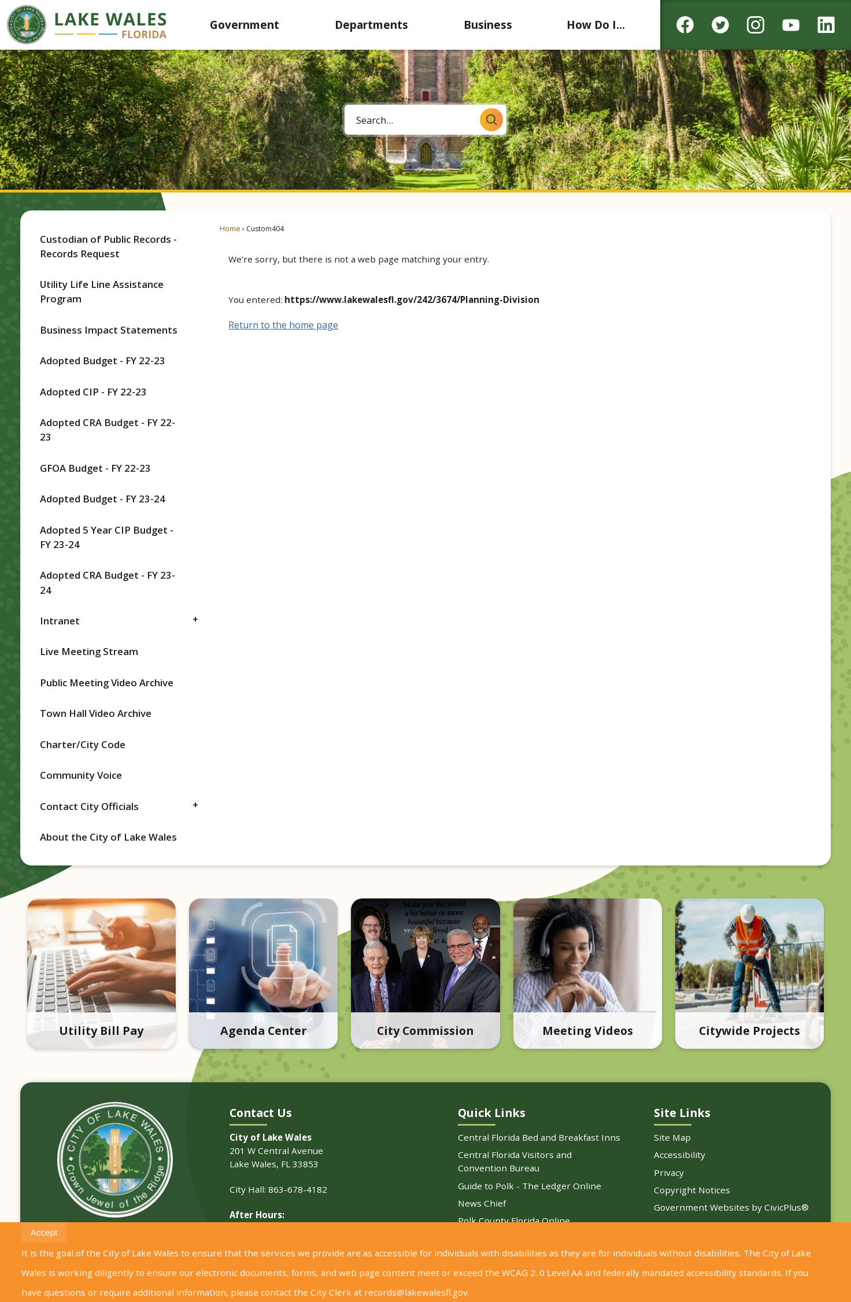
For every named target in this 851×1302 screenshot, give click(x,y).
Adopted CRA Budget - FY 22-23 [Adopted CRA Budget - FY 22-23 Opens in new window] (107, 429)
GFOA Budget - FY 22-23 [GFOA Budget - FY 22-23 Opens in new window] (95, 468)
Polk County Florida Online (514, 1220)
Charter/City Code (82, 744)
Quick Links (492, 1112)
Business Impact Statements (108, 329)
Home (230, 229)
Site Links (682, 1112)
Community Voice (81, 775)
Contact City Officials (89, 806)
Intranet (60, 620)
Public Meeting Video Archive (106, 682)
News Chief (482, 1203)
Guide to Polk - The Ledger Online (529, 1186)
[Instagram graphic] (755, 23)
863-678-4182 (297, 1189)
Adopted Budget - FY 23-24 (102, 498)
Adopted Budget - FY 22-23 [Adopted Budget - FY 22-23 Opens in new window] (102, 360)
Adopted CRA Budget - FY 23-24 (107, 582)
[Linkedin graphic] (826, 23)
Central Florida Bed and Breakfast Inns (539, 1137)
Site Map (672, 1137)
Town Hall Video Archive (95, 713)
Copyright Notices (692, 1190)
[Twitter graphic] (720, 23)
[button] (491, 119)
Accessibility (679, 1154)
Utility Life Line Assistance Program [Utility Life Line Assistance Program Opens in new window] (102, 291)
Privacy (669, 1172)
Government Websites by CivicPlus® (731, 1207)
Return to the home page (283, 325)
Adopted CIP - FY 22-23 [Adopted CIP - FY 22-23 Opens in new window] (93, 391)
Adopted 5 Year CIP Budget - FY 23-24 (106, 537)
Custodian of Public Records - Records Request (108, 246)
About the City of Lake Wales (108, 837)
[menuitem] (244, 25)
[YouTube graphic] (791, 23)
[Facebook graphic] (685, 23)
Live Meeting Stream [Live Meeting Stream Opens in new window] (89, 651)
